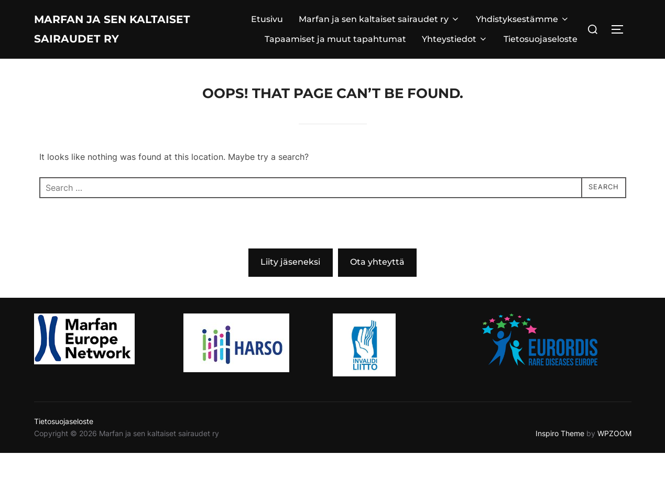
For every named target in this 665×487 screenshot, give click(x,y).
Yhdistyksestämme (523, 36)
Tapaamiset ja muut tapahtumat (335, 56)
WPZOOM (614, 466)
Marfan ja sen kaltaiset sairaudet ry (121, 46)
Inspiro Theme (560, 466)
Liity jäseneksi (290, 296)
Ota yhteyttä (377, 296)
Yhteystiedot (455, 56)
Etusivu (267, 36)
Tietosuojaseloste (540, 56)
